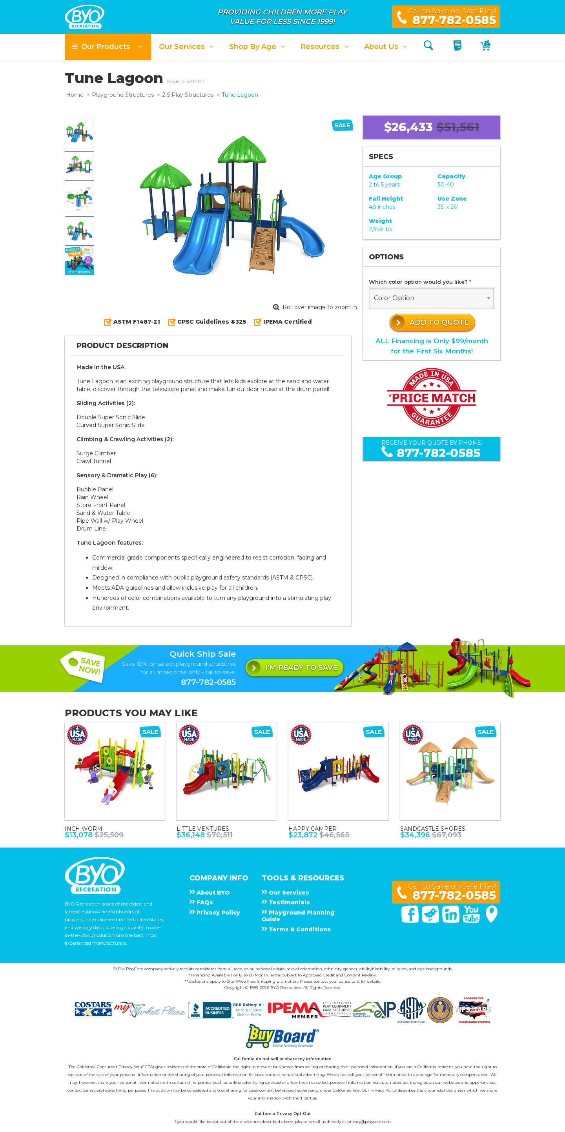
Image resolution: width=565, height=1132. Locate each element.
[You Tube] (472, 920)
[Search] (428, 47)
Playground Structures (123, 94)
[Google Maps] (491, 920)
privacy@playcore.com (369, 1121)
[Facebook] (410, 920)
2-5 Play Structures (187, 94)
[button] (108, 47)
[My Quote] (458, 47)
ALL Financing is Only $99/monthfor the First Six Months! (431, 346)
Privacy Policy (383, 1090)
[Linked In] (451, 920)
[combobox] (431, 298)
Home (75, 94)
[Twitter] (431, 920)
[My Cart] (486, 47)
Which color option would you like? (420, 282)
